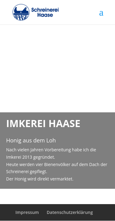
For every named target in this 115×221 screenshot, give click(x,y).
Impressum (27, 212)
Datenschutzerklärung (70, 212)
